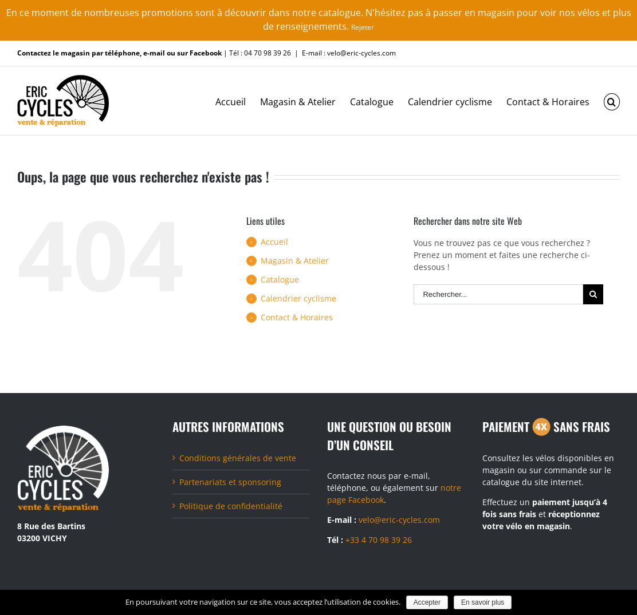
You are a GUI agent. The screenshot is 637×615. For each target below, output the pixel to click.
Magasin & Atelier (295, 260)
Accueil (274, 241)
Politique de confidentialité (230, 506)
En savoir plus (482, 602)
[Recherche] (612, 100)
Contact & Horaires (297, 317)
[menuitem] (237, 100)
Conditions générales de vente (237, 458)
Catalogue (280, 279)
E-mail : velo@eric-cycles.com (349, 53)
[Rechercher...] (498, 294)
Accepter (427, 602)
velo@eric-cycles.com (399, 519)
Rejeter (362, 27)
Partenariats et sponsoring (230, 482)
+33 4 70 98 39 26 (378, 539)
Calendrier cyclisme (298, 298)
